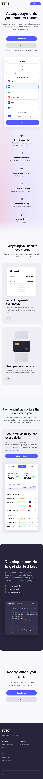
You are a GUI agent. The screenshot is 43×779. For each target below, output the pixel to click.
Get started (21, 39)
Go (26, 603)
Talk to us (21, 45)
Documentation (24, 745)
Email (22, 69)
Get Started (35, 4)
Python (20, 603)
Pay (22, 122)
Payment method (22, 77)
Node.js (11, 603)
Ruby (32, 603)
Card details (22, 113)
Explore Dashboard (21, 456)
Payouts (5, 748)
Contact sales (6, 760)
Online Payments (7, 745)
